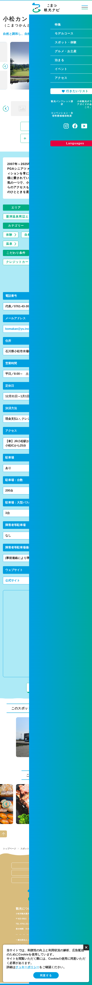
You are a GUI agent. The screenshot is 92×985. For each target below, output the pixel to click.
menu (85, 7)
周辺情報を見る (46, 687)
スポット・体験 (28, 848)
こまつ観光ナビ (46, 8)
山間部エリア (56, 216)
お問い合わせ (46, 880)
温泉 (9, 243)
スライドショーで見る (44, 126)
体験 (9, 234)
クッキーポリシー (27, 967)
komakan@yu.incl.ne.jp (21, 328)
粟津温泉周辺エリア (20, 216)
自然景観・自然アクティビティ (46, 234)
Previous (5, 66)
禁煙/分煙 (55, 261)
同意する (46, 975)
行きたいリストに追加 (47, 138)
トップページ (9, 848)
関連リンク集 (46, 872)
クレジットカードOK (21, 261)
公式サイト (12, 580)
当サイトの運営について (46, 865)
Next (87, 66)
